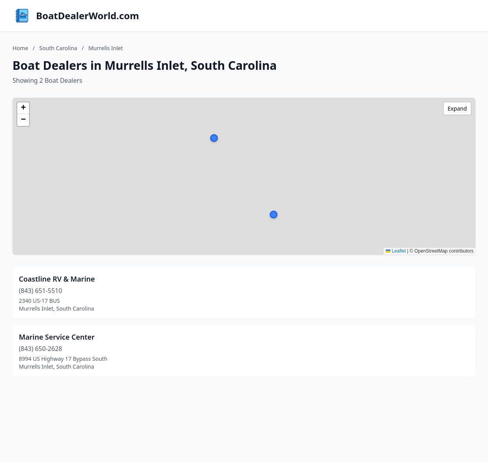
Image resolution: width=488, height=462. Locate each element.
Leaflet (396, 251)
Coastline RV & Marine (57, 279)
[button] (274, 214)
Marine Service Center (56, 337)
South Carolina (58, 48)
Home (20, 48)
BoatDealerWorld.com (87, 15)
